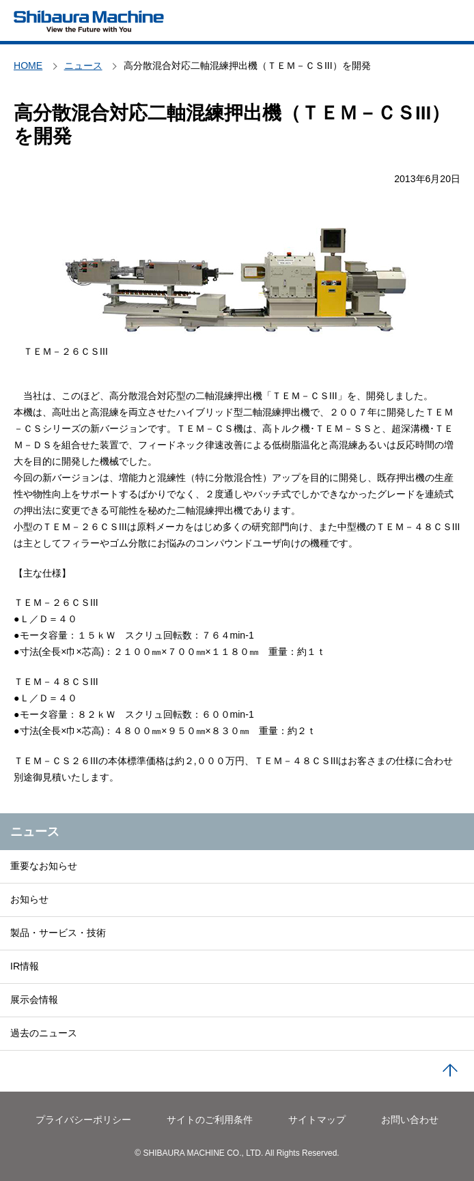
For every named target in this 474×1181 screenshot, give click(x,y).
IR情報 (24, 966)
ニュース (34, 832)
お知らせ (29, 899)
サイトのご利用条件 (210, 1119)
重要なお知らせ (43, 865)
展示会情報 (34, 999)
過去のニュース (43, 1032)
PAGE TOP (450, 1071)
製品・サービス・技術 (58, 932)
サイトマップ (317, 1119)
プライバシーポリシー (83, 1119)
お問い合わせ (409, 1119)
